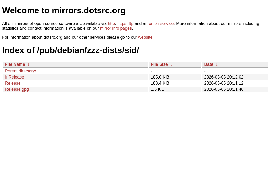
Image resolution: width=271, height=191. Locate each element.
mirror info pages (116, 28)
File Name (15, 64)
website (145, 37)
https (122, 23)
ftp (131, 23)
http (111, 23)
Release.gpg (17, 89)
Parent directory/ (20, 71)
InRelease (14, 77)
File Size (159, 64)
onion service (161, 23)
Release (13, 83)
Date (208, 64)
